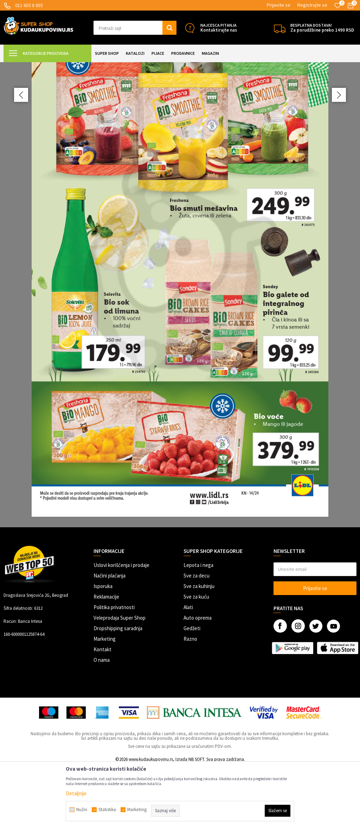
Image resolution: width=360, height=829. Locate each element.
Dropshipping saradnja (118, 690)
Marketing (105, 701)
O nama (102, 722)
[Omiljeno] (337, 5)
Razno (190, 701)
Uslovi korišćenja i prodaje (121, 627)
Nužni (81, 809)
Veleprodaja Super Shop (120, 680)
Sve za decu (197, 637)
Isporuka (103, 648)
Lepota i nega (198, 627)
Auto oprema (198, 680)
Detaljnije (76, 793)
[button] (135, 28)
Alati (188, 669)
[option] (180, 326)
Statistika (107, 809)
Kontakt (102, 711)
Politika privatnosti (114, 669)
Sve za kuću (196, 658)
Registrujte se (312, 5)
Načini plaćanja (110, 637)
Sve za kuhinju (199, 648)
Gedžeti (192, 690)
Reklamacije (106, 658)
